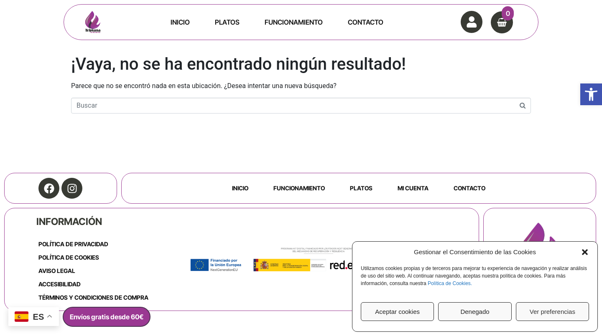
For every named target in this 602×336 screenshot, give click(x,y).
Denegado (474, 311)
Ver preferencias (552, 311)
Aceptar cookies (397, 311)
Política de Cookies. (450, 283)
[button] (591, 94)
